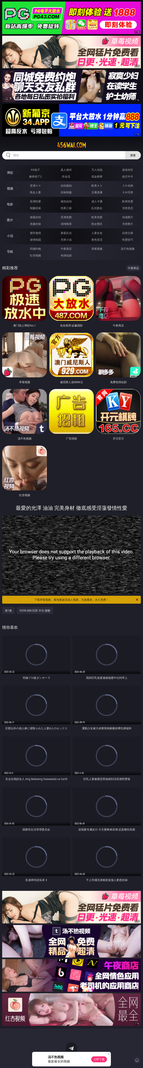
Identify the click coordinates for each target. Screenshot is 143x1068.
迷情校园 (35, 239)
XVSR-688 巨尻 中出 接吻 (35, 610)
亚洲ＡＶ (35, 185)
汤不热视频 (128, 249)
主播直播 (96, 192)
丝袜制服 (66, 192)
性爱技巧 (127, 239)
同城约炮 (35, 249)
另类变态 (127, 208)
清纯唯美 (66, 224)
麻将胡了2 (35, 176)
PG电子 (35, 170)
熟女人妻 (35, 192)
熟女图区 (96, 224)
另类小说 (66, 239)
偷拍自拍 (66, 201)
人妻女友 (96, 233)
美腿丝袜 (35, 224)
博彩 (10, 172)
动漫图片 (127, 217)
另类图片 (127, 224)
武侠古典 (127, 233)
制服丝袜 (35, 208)
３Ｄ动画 (127, 185)
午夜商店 (66, 249)
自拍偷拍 (66, 185)
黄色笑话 (96, 239)
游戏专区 (127, 170)
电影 (10, 204)
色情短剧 (66, 255)
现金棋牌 (96, 176)
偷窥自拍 (35, 217)
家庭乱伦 (66, 233)
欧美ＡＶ (96, 185)
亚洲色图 (66, 217)
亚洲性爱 (35, 201)
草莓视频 (96, 249)
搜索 (133, 155)
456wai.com (71, 145)
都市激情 (35, 233)
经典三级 (66, 208)
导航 (10, 251)
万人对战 (96, 170)
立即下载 (99, 1059)
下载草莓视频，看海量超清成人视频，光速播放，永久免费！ (86, 599)
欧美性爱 (127, 201)
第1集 (8, 610)
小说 (10, 236)
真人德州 (66, 170)
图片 (10, 220)
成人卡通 (96, 201)
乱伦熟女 (96, 208)
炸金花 (66, 176)
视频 (10, 188)
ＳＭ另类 (127, 192)
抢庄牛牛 (127, 176)
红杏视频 (35, 255)
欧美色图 (96, 217)
